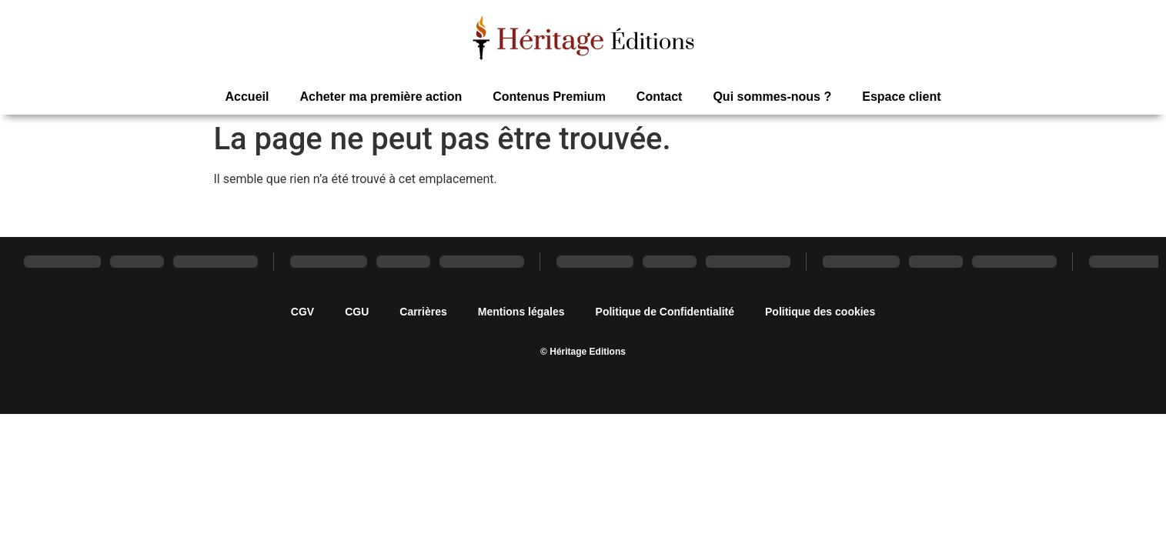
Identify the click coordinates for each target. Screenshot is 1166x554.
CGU (357, 311)
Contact (659, 96)
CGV (302, 311)
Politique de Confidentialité (665, 311)
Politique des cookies (820, 311)
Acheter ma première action (380, 96)
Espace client (901, 96)
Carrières (423, 311)
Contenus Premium (549, 96)
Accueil (247, 96)
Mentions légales (521, 311)
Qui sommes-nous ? (772, 96)
